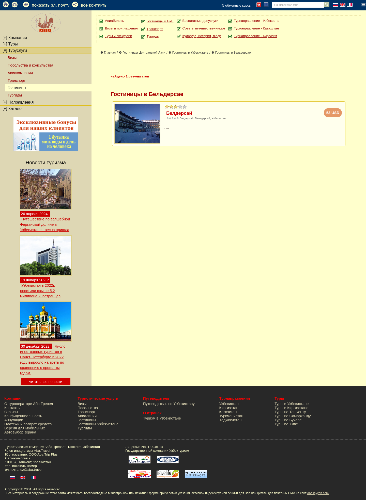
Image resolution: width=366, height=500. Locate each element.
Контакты (12, 408)
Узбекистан (229, 404)
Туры (10, 44)
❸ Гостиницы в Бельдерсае (231, 52)
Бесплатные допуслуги (200, 21)
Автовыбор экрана (20, 432)
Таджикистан (230, 420)
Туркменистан (231, 416)
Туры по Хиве (286, 424)
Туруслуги (15, 50)
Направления (18, 102)
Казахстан (228, 412)
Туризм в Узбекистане (162, 418)
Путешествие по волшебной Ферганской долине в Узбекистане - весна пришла (45, 224)
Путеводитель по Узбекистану (169, 404)
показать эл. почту (50, 5)
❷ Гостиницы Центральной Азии (142, 52)
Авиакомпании (20, 73)
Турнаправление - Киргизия (255, 36)
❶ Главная (108, 52)
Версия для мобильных (24, 428)
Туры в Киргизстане (291, 408)
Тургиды (15, 95)
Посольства (88, 408)
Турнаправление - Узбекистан (257, 21)
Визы (12, 58)
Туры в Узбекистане (291, 404)
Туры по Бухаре (287, 420)
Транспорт (16, 80)
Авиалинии (87, 416)
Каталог (13, 108)
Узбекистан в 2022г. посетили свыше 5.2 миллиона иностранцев (40, 290)
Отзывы (11, 412)
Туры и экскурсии (118, 36)
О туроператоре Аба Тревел (28, 404)
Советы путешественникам (203, 28)
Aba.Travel (42, 451)
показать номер (24, 466)
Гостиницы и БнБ (160, 21)
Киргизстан (228, 408)
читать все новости (45, 382)
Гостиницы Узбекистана (98, 424)
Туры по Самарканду (292, 416)
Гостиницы (87, 420)
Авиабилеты (114, 21)
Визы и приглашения (121, 28)
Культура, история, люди (201, 36)
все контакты (94, 5)
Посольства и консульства (30, 65)
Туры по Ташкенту (290, 412)
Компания (15, 38)
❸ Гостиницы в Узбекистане (188, 52)
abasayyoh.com (318, 493)
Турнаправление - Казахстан (256, 28)
